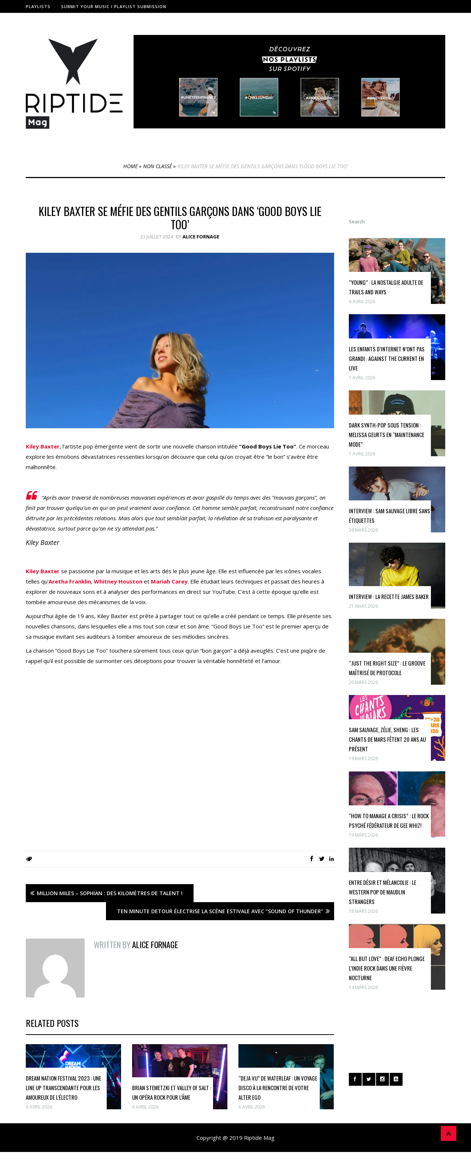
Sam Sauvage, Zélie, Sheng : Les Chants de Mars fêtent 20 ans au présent (387, 739)
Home (130, 166)
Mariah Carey (169, 581)
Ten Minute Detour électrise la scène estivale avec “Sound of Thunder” (220, 911)
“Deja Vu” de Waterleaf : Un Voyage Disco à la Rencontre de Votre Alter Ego (277, 1087)
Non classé (157, 166)
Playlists (38, 6)
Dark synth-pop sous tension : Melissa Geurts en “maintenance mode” (386, 434)
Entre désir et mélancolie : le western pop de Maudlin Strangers (382, 891)
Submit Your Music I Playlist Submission (113, 6)
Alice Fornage (201, 236)
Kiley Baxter (43, 446)
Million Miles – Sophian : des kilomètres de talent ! (110, 893)
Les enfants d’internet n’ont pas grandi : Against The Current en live (387, 358)
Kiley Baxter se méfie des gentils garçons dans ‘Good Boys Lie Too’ (180, 218)
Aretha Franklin (70, 581)
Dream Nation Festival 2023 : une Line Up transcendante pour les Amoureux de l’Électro (63, 1087)
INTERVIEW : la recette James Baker (389, 596)
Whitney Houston (118, 581)
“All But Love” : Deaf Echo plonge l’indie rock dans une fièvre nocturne (387, 968)
